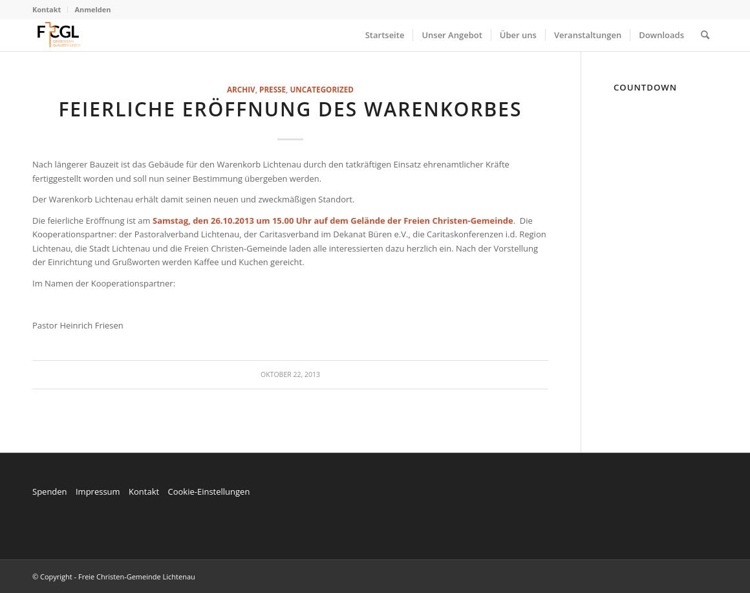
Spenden (49, 491)
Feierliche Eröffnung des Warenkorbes (290, 109)
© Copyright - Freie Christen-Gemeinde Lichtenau (113, 576)
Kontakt (46, 9)
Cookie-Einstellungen (208, 491)
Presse (272, 89)
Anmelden (92, 9)
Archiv (241, 89)
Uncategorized (321, 89)
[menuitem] (50, 9)
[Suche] (705, 35)
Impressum (98, 491)
